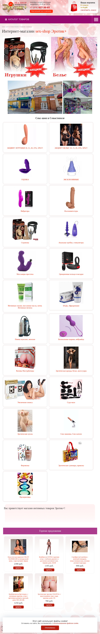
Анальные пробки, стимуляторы (71, 243)
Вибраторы (25, 211)
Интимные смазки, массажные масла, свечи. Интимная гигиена (25, 307)
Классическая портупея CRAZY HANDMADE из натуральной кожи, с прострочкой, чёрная (18, 559)
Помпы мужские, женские (25, 339)
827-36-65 (40, 7)
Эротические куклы (25, 434)
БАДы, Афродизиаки (71, 306)
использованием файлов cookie (65, 623)
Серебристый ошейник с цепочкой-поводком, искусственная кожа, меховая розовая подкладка (79, 560)
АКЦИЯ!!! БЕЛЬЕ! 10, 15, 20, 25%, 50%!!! (71, 148)
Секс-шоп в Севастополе (10, 27)
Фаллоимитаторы (71, 211)
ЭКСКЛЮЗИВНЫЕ (71, 180)
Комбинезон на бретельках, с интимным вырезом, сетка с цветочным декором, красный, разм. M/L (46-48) (18, 597)
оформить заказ (88, 10)
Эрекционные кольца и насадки (71, 274)
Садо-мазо (71, 402)
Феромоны (25, 466)
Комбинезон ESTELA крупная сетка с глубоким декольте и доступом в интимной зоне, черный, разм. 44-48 (49, 560)
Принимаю (50, 628)
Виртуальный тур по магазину (41, 11)
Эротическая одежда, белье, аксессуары (71, 371)
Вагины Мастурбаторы (25, 371)
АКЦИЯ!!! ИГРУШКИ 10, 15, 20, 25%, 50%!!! (25, 148)
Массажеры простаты (25, 274)
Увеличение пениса (25, 402)
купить (18, 568)
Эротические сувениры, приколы (71, 466)
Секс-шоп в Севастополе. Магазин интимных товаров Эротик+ (14, 7)
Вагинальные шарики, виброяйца (71, 339)
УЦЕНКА (25, 180)
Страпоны (25, 243)
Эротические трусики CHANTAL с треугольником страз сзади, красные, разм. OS (49, 596)
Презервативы (25, 497)
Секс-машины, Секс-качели (71, 434)
